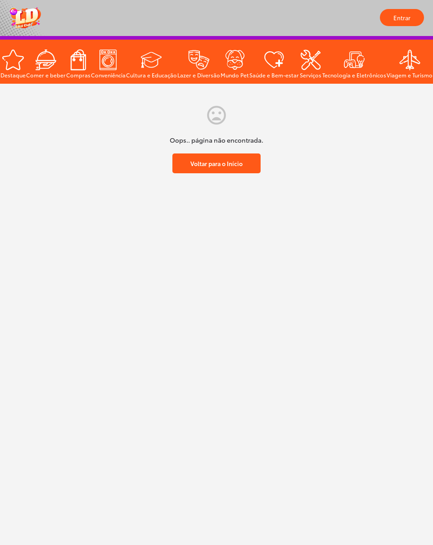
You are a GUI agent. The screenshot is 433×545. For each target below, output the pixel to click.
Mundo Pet (235, 75)
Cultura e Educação (151, 75)
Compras (78, 75)
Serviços (310, 75)
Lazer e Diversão (198, 75)
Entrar (401, 18)
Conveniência (108, 75)
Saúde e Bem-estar (274, 75)
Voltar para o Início (216, 163)
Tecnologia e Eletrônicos (354, 75)
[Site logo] (26, 18)
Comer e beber (46, 75)
